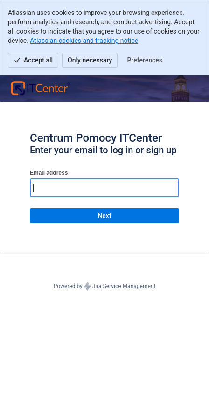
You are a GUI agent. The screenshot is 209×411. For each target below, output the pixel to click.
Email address (49, 173)
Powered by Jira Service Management (105, 286)
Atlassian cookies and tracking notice (84, 40)
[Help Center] (40, 88)
